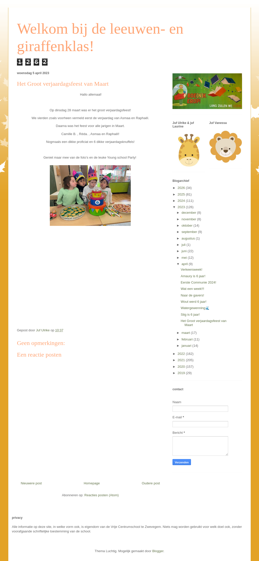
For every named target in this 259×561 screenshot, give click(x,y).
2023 (182, 207)
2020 (182, 367)
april (185, 264)
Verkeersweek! (191, 269)
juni (185, 251)
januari (187, 346)
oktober (187, 225)
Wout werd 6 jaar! (193, 302)
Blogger (157, 551)
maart (186, 333)
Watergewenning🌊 (195, 308)
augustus (189, 238)
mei (185, 258)
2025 (182, 194)
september (190, 232)
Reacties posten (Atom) (101, 495)
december (189, 212)
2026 (182, 188)
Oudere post (151, 483)
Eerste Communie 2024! (198, 282)
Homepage (92, 483)
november (189, 219)
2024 (182, 201)
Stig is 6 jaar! (190, 314)
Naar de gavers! (192, 295)
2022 (182, 354)
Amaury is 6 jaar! (193, 276)
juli (184, 245)
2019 (182, 373)
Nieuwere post (31, 483)
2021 (182, 360)
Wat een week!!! (192, 289)
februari (188, 339)
